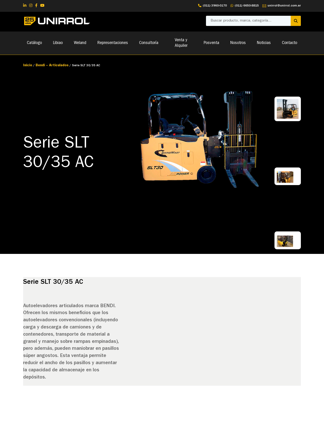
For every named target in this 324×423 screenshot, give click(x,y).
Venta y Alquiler (181, 43)
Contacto (289, 43)
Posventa (211, 43)
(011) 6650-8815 (245, 6)
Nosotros (238, 43)
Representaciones (112, 43)
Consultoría (148, 43)
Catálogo (34, 43)
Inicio (27, 65)
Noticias (264, 43)
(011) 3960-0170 (212, 6)
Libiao (58, 43)
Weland (80, 43)
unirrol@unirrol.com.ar (281, 6)
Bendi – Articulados (52, 65)
